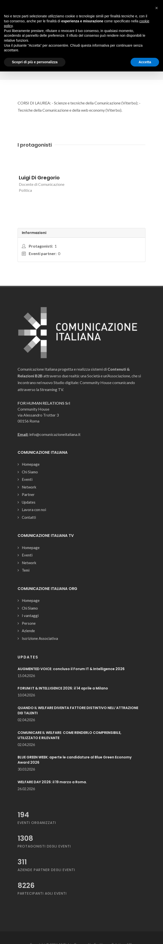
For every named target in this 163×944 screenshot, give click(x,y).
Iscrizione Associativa (40, 638)
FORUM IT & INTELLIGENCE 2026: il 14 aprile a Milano (63, 688)
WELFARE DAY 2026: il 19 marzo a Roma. (52, 782)
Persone (29, 623)
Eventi (27, 479)
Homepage (31, 464)
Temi (25, 570)
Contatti (29, 517)
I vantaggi (30, 615)
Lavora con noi (34, 509)
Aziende (28, 630)
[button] (157, 8)
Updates (28, 502)
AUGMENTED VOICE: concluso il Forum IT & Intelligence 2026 (71, 668)
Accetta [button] (144, 62)
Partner (28, 494)
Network (29, 487)
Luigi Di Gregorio (39, 177)
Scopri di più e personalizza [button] (34, 62)
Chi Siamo (30, 472)
